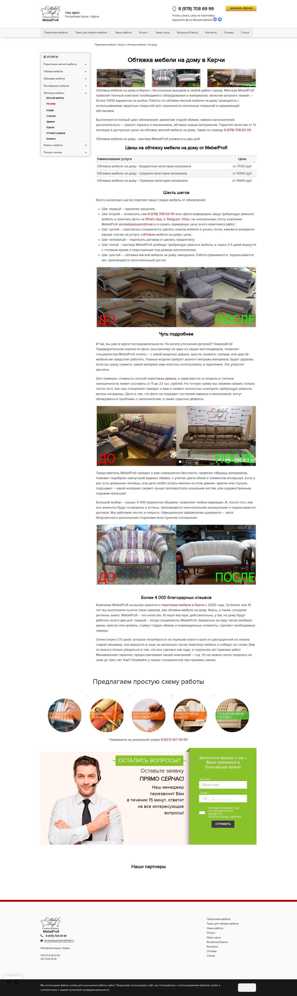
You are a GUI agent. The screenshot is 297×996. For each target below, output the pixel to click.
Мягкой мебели (55, 98)
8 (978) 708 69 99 (196, 9)
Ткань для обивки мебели (91, 32)
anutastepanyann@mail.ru (137, 225)
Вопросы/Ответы (188, 32)
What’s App (153, 220)
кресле (222, 484)
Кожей (50, 110)
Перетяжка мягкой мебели (60, 64)
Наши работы (124, 32)
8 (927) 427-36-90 (174, 740)
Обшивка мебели (54, 78)
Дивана (50, 122)
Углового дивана (55, 133)
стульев (223, 355)
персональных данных (224, 817)
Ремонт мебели (53, 145)
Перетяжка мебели (56, 32)
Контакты (212, 32)
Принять (247, 987)
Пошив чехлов (53, 152)
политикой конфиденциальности (89, 989)
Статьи (247, 32)
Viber (186, 220)
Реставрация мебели (56, 86)
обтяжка (148, 235)
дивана (170, 379)
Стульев (50, 116)
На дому (50, 104)
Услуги (144, 32)
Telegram (173, 220)
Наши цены (164, 32)
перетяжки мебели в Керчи (182, 605)
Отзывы (231, 32)
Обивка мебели (53, 71)
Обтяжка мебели (54, 93)
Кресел (50, 127)
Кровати (50, 139)
